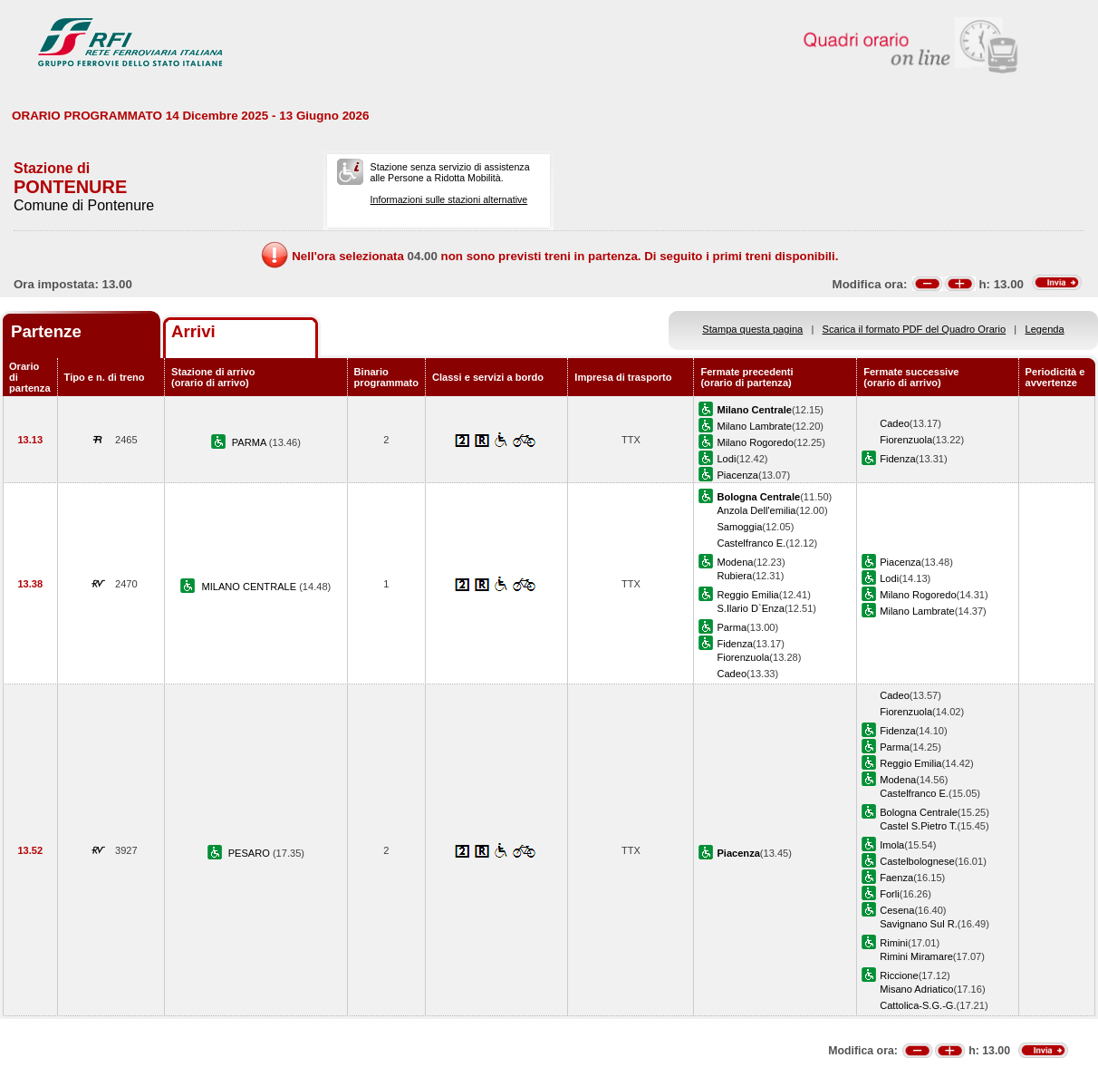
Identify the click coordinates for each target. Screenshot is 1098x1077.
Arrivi (193, 331)
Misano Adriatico (916, 989)
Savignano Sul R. (919, 923)
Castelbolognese (917, 861)
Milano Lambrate (754, 426)
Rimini (894, 942)
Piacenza (737, 475)
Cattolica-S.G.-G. (918, 1005)
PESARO (250, 853)
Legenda (1045, 329)
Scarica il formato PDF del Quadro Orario (914, 329)
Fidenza (897, 458)
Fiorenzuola (906, 439)
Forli (890, 893)
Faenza (896, 877)
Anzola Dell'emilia (756, 510)
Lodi (726, 458)
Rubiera (734, 575)
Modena (735, 562)
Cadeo (895, 423)
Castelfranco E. (751, 543)
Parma (731, 627)
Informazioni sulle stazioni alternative (449, 199)
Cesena (897, 910)
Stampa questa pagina (752, 329)
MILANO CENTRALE (250, 586)
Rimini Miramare (916, 956)
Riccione (899, 975)
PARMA (250, 442)
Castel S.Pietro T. (918, 825)
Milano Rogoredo (755, 442)
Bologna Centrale (919, 812)
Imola (892, 844)
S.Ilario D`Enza (751, 608)
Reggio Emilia (747, 594)
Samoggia (739, 526)
